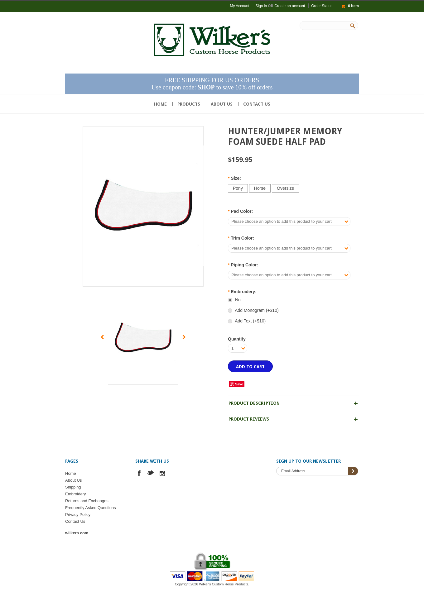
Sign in (261, 6)
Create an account (289, 6)
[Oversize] (285, 188)
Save (239, 384)
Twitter (151, 474)
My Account (239, 6)
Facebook (139, 474)
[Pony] (238, 188)
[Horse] (260, 188)
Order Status (321, 6)
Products (188, 104)
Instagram (162, 474)
